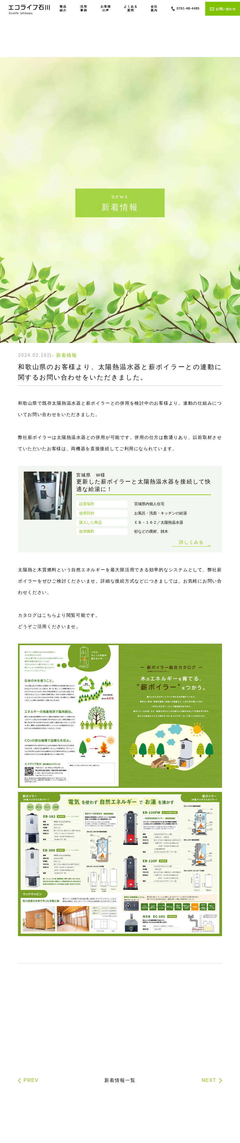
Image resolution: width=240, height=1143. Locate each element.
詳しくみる (191, 542)
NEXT (209, 1080)
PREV (31, 1080)
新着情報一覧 (120, 1080)
